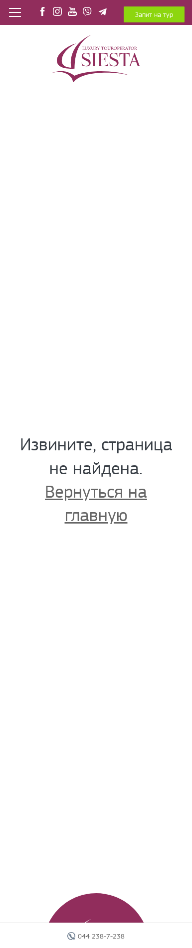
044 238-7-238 (101, 936)
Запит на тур (154, 14)
